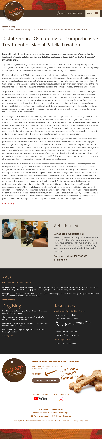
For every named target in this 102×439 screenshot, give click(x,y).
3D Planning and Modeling (40, 416)
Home (5, 26)
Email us (62, 259)
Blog (13, 26)
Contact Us (67, 416)
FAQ (53, 416)
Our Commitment (57, 409)
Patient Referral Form (66, 332)
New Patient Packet (66, 315)
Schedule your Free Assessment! (46, 380)
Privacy (81, 421)
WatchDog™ (63, 413)
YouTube (40, 399)
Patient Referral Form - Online (67, 335)
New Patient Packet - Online (67, 318)
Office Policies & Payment (66, 343)
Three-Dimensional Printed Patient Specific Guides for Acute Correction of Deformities (23, 318)
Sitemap (75, 421)
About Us (45, 409)
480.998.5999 (37, 374)
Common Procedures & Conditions (44, 413)
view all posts (7, 336)
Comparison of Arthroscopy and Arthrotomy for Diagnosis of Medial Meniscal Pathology (24, 324)
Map (63, 13)
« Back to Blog (8, 203)
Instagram (61, 399)
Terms (86, 421)
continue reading (8, 300)
